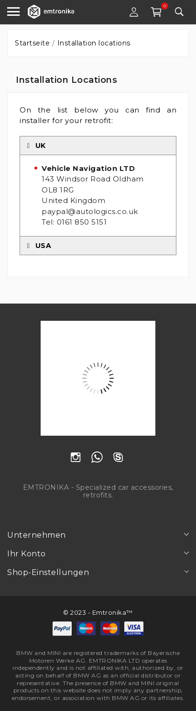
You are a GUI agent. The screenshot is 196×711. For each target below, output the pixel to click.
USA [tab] (39, 245)
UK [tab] (36, 145)
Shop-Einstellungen (48, 572)
